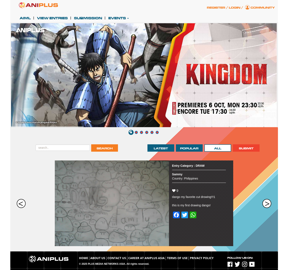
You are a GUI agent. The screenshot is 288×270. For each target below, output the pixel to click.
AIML (25, 18)
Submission (88, 18)
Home (83, 258)
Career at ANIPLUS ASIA (146, 258)
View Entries (52, 18)
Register (216, 7)
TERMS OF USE (177, 258)
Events (118, 18)
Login (234, 7)
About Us (97, 258)
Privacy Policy (202, 258)
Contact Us (117, 258)
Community (263, 7)
